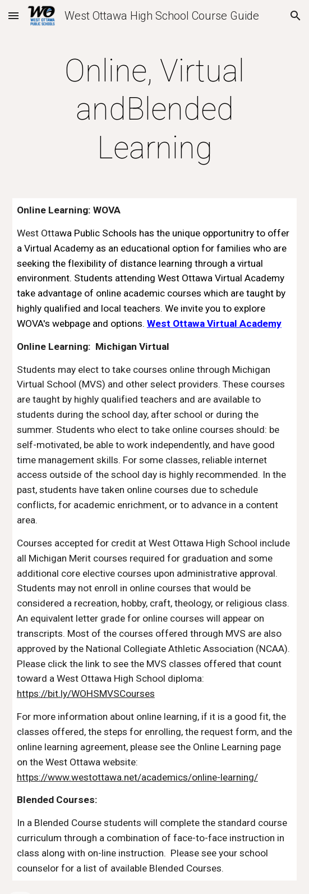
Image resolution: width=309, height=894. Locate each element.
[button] (13, 15)
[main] (154, 109)
